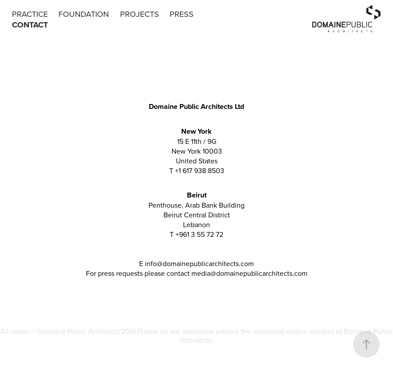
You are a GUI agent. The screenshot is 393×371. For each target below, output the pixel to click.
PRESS (182, 13)
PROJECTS (139, 13)
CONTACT (30, 25)
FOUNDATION (83, 13)
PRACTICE (30, 13)
